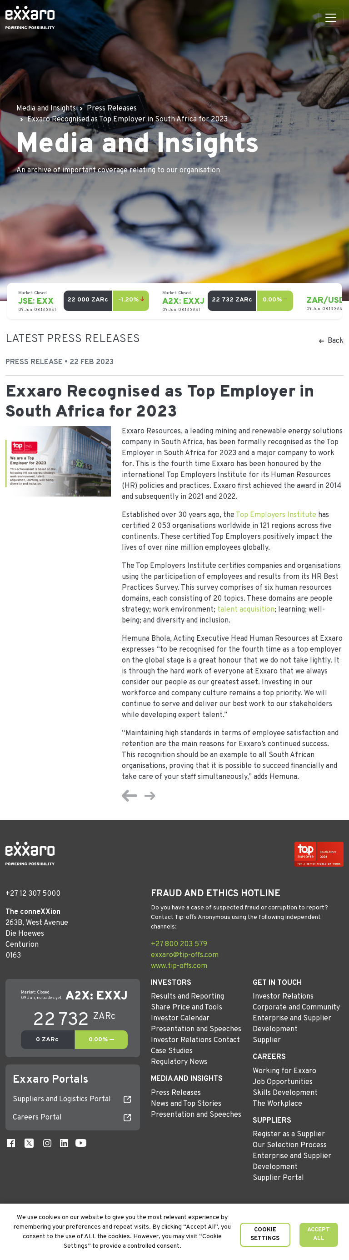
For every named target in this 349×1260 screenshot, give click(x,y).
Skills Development (285, 1093)
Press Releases (176, 1093)
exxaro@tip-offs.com (185, 955)
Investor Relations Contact (195, 1040)
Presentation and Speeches (196, 1029)
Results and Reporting (187, 996)
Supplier (267, 1040)
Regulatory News (179, 1062)
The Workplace (277, 1104)
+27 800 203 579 (179, 944)
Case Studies (172, 1051)
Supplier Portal (278, 1178)
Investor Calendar (180, 1018)
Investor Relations (283, 996)
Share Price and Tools (186, 1007)
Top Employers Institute (276, 515)
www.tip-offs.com (179, 966)
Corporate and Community (296, 1007)
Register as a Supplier (289, 1134)
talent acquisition (245, 609)
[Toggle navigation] (331, 18)
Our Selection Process (290, 1145)
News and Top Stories (186, 1104)
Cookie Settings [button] (264, 1234)
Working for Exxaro (284, 1071)
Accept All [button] (318, 1234)
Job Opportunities (283, 1082)
